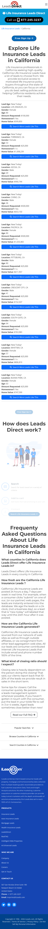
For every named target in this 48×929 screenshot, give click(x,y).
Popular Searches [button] (24, 729)
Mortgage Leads (7, 823)
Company (5, 858)
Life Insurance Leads (10, 28)
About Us (5, 863)
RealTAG (4, 836)
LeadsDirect (6, 832)
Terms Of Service (19, 921)
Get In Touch (6, 871)
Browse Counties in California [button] (24, 737)
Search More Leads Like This (24, 127)
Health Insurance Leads (10, 827)
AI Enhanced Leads (9, 845)
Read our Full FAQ (24, 716)
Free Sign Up (24, 39)
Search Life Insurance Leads (24, 515)
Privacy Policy (32, 921)
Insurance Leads (8, 814)
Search (15, 488)
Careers (4, 867)
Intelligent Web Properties (11, 841)
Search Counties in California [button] (24, 746)
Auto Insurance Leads (10, 818)
